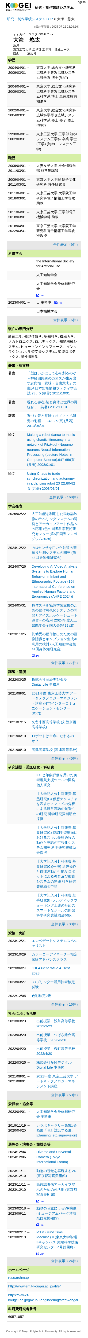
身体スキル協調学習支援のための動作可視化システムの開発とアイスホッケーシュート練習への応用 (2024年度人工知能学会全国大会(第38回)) (54, 615)
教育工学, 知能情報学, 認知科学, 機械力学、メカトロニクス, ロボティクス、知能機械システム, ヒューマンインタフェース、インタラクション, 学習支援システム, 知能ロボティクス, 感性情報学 (42, 346)
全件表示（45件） (65, 758)
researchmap (18, 1277)
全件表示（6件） (66, 320)
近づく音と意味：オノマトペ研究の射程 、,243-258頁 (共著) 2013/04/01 (51, 421)
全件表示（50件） (65, 1095)
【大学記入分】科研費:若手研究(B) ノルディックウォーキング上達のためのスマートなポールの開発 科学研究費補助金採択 (56, 905)
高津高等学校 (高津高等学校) (54, 750)
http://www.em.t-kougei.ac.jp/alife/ (34, 1286)
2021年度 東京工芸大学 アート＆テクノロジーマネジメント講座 (57, 1081)
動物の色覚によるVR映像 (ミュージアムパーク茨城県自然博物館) (56, 1213)
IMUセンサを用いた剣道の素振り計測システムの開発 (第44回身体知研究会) (54, 553)
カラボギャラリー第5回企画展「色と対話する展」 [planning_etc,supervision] (56, 1130)
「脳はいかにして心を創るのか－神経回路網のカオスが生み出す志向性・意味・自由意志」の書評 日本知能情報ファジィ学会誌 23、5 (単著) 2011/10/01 (52, 383)
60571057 (16, 1317)
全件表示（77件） (65, 663)
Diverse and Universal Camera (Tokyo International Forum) (53, 1157)
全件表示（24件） (65, 1261)
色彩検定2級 (41, 996)
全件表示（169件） (64, 497)
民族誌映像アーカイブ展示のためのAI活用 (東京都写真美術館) (56, 1189)
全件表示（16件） (65, 1004)
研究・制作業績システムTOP (30, 19)
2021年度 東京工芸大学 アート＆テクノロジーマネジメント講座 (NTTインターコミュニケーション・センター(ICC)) (54, 703)
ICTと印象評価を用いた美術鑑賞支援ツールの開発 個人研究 (56, 780)
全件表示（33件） (65, 924)
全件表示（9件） (66, 244)
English (81, 2)
